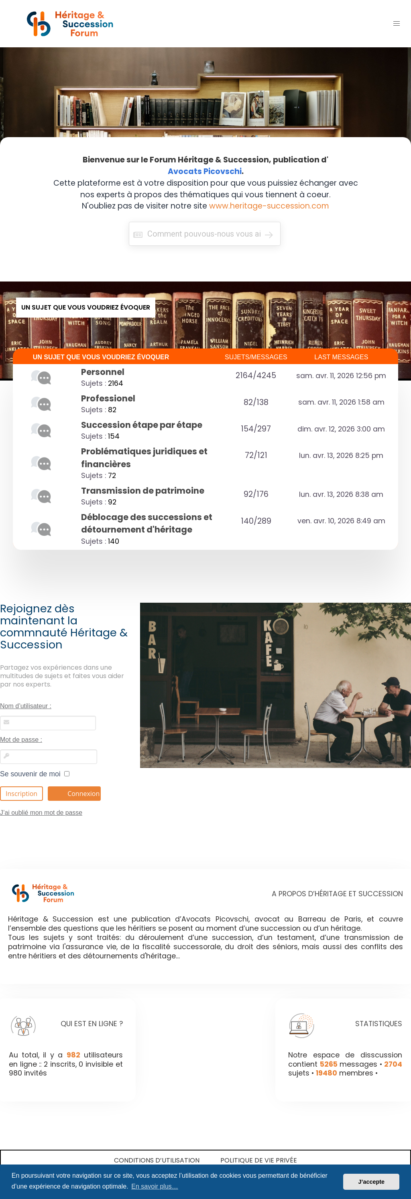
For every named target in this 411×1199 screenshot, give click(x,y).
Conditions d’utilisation (156, 1160)
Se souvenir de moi (34, 774)
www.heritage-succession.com (269, 206)
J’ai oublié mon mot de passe (41, 812)
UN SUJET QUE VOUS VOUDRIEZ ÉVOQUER (101, 357)
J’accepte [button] (371, 1182)
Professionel (108, 398)
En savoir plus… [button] (154, 1186)
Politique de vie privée (258, 1160)
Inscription (21, 793)
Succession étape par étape (141, 425)
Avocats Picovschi (205, 171)
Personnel (102, 372)
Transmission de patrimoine (142, 490)
